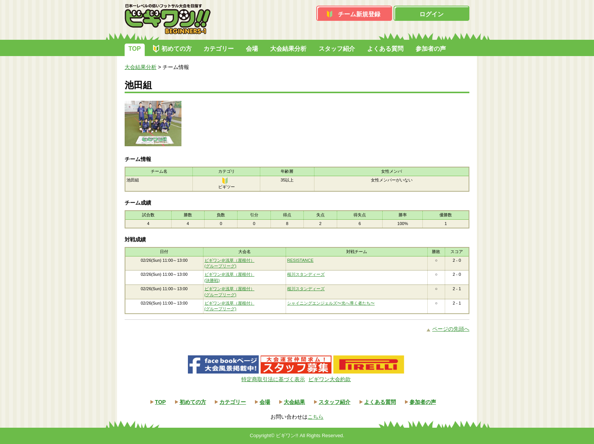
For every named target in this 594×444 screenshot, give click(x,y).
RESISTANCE (300, 260)
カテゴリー (218, 48)
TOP (134, 48)
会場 (252, 48)
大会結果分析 (288, 48)
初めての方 (176, 48)
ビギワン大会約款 (329, 379)
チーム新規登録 (359, 14)
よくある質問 (385, 48)
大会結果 (294, 402)
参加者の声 (431, 48)
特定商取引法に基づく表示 (273, 379)
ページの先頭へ (450, 329)
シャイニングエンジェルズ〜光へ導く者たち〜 (331, 303)
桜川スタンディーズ (306, 274)
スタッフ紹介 (337, 48)
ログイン (431, 14)
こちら (316, 417)
